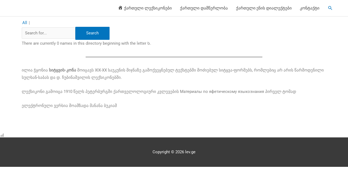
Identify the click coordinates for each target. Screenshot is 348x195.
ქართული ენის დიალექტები (264, 8)
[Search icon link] (330, 8)
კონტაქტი (309, 8)
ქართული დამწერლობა (204, 8)
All (24, 22)
